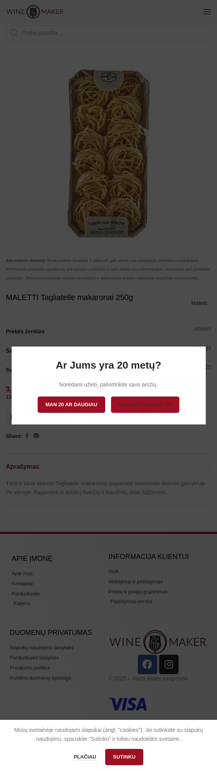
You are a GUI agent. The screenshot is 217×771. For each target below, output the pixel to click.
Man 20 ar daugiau (71, 404)
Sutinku (124, 757)
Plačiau (85, 757)
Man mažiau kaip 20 (145, 404)
